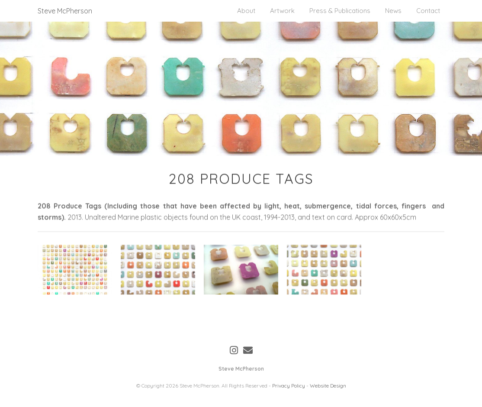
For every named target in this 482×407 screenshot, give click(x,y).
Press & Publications (339, 10)
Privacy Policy (288, 385)
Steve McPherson (65, 10)
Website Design (328, 385)
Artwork (282, 10)
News (393, 10)
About (246, 10)
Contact (428, 10)
